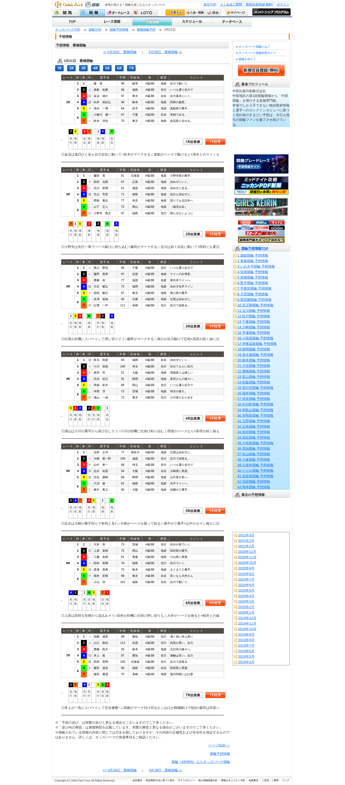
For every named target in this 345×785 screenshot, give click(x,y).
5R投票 (215, 511)
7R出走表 (193, 695)
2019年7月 (246, 645)
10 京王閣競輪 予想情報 (255, 305)
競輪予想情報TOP (254, 248)
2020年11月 (247, 557)
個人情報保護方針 (208, 780)
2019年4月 (246, 662)
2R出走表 (193, 234)
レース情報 (112, 21)
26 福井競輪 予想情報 (253, 393)
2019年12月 (247, 618)
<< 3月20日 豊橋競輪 (120, 770)
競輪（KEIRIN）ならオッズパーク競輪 (201, 762)
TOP (72, 21)
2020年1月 (246, 612)
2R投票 (215, 234)
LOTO (145, 12)
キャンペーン (232, 21)
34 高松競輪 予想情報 (253, 437)
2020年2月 (246, 607)
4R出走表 (193, 418)
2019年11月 (247, 623)
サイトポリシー (186, 780)
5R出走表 (193, 511)
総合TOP (210, 4)
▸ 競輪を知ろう (246, 59)
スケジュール (192, 21)
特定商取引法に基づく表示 (160, 780)
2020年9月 (246, 568)
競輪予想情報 (119, 29)
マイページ (236, 12)
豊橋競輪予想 (146, 29)
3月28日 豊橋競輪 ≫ (165, 52)
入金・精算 (195, 12)
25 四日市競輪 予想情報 (255, 388)
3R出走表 (193, 326)
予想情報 (152, 21)
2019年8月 (246, 640)
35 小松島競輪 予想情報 (255, 443)
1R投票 (215, 142)
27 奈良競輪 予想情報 (253, 399)
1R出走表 (193, 142)
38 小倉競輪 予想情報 (253, 459)
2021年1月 (246, 546)
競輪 (92, 12)
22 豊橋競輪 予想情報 (253, 371)
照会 (213, 12)
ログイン (283, 4)
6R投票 (215, 603)
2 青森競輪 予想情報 (252, 261)
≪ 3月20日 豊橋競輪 (120, 52)
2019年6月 (246, 651)
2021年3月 (246, 535)
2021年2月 (246, 541)
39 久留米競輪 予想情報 (255, 465)
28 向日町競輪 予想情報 (255, 404)
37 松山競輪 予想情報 (253, 454)
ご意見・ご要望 (270, 780)
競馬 (66, 12)
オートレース (118, 12)
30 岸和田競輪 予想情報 (255, 415)
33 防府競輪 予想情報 (253, 432)
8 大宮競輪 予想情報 (252, 294)
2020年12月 (247, 552)
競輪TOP (95, 29)
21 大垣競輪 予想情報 (253, 366)
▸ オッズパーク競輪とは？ (253, 46)
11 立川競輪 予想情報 (253, 311)
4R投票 (215, 418)
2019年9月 (246, 634)
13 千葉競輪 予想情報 (253, 322)
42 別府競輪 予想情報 (253, 481)
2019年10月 (247, 629)
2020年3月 (246, 601)
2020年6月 (246, 585)
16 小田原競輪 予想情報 (255, 338)
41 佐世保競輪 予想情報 (255, 476)
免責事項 (253, 780)
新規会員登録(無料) (259, 4)
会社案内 (137, 780)
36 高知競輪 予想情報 (253, 448)
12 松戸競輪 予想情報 (253, 316)
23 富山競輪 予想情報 (253, 377)
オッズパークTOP (67, 29)
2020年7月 (246, 579)
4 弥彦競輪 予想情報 (252, 272)
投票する (175, 12)
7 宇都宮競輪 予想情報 (254, 288)
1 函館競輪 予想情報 (252, 255)
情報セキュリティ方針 (233, 780)
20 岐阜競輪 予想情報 (253, 360)
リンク (285, 780)
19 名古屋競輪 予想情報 (255, 355)
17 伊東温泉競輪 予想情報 (257, 344)
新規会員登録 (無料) (261, 70)
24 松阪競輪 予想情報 (253, 382)
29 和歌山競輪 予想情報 (255, 410)
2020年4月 (246, 596)
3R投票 (215, 326)
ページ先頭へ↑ (219, 745)
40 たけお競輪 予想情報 (255, 470)
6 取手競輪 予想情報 (252, 283)
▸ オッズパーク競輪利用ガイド (256, 53)
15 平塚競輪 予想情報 (253, 333)
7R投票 (215, 695)
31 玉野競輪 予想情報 (253, 421)
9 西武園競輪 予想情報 (254, 300)
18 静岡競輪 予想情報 (253, 349)
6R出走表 (193, 603)
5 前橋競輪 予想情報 (252, 277)
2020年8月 (246, 574)
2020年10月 (247, 563)
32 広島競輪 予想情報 (253, 426)
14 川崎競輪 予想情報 (253, 327)
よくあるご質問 (231, 4)
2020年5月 (246, 590)
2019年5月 (246, 656)
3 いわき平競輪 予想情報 (256, 266)
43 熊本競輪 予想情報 (253, 487)
